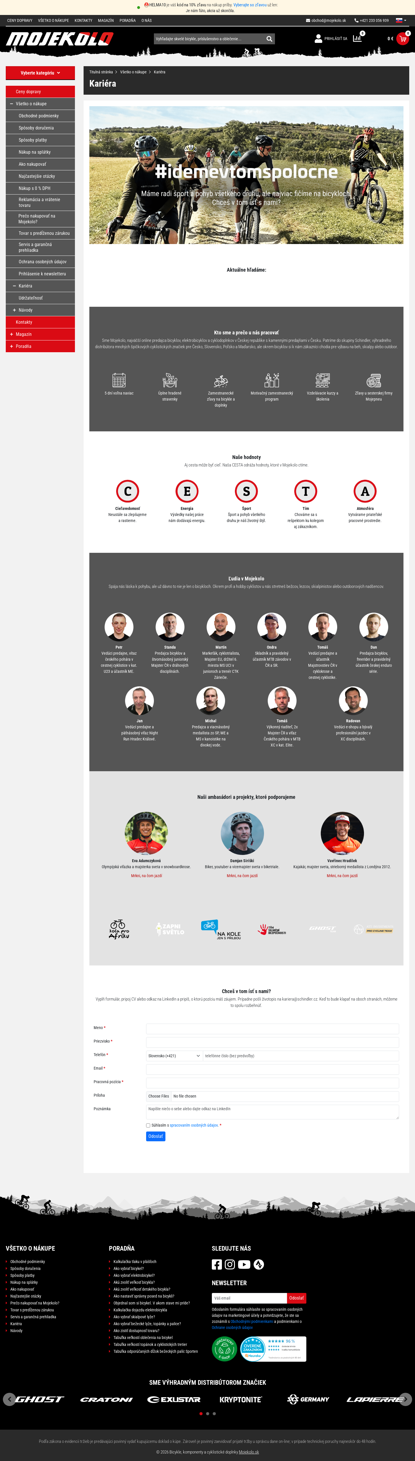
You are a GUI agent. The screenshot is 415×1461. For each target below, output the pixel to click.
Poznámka (102, 1108)
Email (98, 1068)
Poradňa (128, 20)
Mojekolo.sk (249, 1452)
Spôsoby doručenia (25, 1268)
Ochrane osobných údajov (232, 1327)
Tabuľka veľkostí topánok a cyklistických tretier (150, 1344)
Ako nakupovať (22, 1289)
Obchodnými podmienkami (252, 1321)
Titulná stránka (101, 72)
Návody (16, 1330)
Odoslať (155, 1136)
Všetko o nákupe (53, 20)
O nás (147, 20)
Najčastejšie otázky (25, 1296)
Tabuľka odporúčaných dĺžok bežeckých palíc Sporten (156, 1351)
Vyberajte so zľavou (250, 4)
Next (405, 1399)
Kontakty (83, 20)
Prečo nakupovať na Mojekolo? (34, 1303)
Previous (9, 1399)
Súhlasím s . (185, 1125)
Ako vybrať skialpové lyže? (134, 1317)
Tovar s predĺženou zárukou (32, 1310)
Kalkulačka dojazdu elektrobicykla (140, 1310)
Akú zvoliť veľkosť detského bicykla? (142, 1289)
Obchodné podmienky (27, 1261)
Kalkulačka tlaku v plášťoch (135, 1261)
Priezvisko (102, 1041)
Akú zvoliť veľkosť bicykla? (134, 1282)
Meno (98, 1027)
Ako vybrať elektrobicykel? (134, 1275)
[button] (401, 20)
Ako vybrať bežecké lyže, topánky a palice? (147, 1323)
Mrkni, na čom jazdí (146, 875)
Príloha (99, 1095)
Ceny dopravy (19, 20)
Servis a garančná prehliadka (33, 1317)
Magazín (106, 20)
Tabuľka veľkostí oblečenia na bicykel (143, 1337)
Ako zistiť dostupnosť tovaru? (136, 1330)
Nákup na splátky (24, 1282)
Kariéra (16, 1323)
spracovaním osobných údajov (194, 1125)
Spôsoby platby (22, 1275)
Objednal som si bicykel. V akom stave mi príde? (152, 1303)
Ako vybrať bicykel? (129, 1268)
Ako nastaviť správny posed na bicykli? (144, 1296)
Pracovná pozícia (107, 1081)
